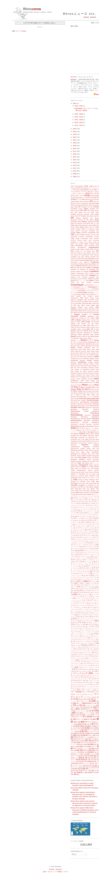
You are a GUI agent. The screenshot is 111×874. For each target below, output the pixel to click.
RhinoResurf (95, 422)
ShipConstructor (75, 448)
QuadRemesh (74, 380)
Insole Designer (89, 307)
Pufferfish (84, 379)
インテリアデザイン (77, 511)
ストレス (81, 571)
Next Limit (85, 355)
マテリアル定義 (84, 658)
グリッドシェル (83, 541)
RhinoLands (84, 417)
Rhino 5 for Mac (85, 387)
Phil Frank (77, 367)
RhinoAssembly (94, 405)
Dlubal (89, 251)
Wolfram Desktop (83, 492)
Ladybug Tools (85, 320)
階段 (88, 703)
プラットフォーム (78, 638)
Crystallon (73, 242)
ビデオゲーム (78, 624)
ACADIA (87, 199)
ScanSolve (74, 441)
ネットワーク (81, 605)
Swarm (91, 465)
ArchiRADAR (74, 208)
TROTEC (73, 474)
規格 (87, 711)
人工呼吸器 (94, 739)
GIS (87, 280)
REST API (92, 382)
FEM (81, 267)
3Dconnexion (76, 189)
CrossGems (96, 240)
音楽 (88, 699)
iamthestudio (85, 303)
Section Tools (95, 441)
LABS (72, 320)
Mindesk (80, 347)
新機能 (86, 739)
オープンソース (94, 524)
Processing (82, 376)
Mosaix (97, 351)
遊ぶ (83, 772)
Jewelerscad (86, 312)
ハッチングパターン (89, 611)
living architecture (81, 327)
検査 (85, 724)
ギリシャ (89, 537)
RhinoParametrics (76, 420)
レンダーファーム (91, 688)
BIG (98, 216)
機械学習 (96, 707)
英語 (80, 699)
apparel (72, 207)
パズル (76, 609)
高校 (93, 728)
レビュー (79, 688)
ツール (97, 575)
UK (77, 476)
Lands (78, 321)
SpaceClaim (96, 459)
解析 (94, 701)
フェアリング (89, 630)
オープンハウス (75, 526)
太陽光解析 (90, 752)
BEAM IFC (78, 216)
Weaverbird (78, 488)
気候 (85, 709)
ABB (83, 199)
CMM (97, 232)
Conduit (97, 234)
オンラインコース (79, 530)
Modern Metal (91, 349)
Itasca (92, 310)
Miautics (83, 345)
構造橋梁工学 (89, 726)
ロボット (96, 690)
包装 (74, 770)
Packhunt (96, 360)
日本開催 (89, 761)
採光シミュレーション (92, 731)
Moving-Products (75, 353)
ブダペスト (90, 632)
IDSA (97, 303)
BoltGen (92, 220)
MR (85, 353)
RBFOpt (81, 382)
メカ (88, 662)
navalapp (93, 353)
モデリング (76, 669)
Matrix (80, 334)
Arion (97, 208)
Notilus (85, 356)
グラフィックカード (89, 539)
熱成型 (84, 765)
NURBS (96, 356)
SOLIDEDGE (95, 457)
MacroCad (79, 330)
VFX (78, 481)
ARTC (85, 210)
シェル (89, 562)
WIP (77, 492)
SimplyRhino (95, 452)
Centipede (78, 229)
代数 (95, 752)
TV (77, 474)
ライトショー (93, 675)
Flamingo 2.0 (75, 269)
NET (81, 355)
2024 (74, 131)
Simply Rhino (85, 452)
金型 (90, 714)
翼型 (86, 772)
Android (80, 205)
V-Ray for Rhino (83, 479)
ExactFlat (73, 264)
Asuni (97, 212)
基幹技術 (88, 707)
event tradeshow (84, 262)
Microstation (96, 345)
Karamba (96, 314)
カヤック (89, 535)
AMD (72, 205)
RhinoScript (89, 424)
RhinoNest (95, 418)
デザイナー (73, 587)
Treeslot (86, 472)
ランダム (78, 679)
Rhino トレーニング (88, 396)
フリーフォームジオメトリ (89, 639)
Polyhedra (90, 373)
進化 (90, 739)
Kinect (97, 316)
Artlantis (80, 212)
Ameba (75, 205)
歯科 (88, 733)
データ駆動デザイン (86, 581)
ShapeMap (96, 444)
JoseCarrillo (93, 312)
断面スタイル (76, 754)
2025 (74, 129)
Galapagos (92, 275)
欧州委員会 (84, 699)
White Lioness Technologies (82, 490)
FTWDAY (86, 275)
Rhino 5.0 (80, 389)
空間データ (94, 714)
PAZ (72, 365)
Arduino (86, 209)
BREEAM (90, 221)
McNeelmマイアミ (75, 340)
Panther (96, 362)
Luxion (79, 329)
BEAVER (83, 216)
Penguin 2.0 (95, 365)
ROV (78, 435)
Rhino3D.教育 (75, 402)
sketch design (95, 454)
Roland (97, 433)
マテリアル (93, 656)
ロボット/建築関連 (76, 692)
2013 (74, 162)
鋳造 (86, 755)
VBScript (73, 481)
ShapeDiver (84, 445)
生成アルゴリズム (82, 742)
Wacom (91, 487)
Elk (77, 258)
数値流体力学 (92, 740)
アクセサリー (86, 498)
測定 (87, 750)
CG (87, 229)
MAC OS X (91, 329)
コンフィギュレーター (93, 552)
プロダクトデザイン (88, 645)
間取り (78, 707)
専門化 (85, 746)
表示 (84, 767)
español (77, 260)
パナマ (95, 611)
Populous (73, 375)
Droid (97, 253)
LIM (75, 327)
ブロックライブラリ (84, 647)
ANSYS (90, 205)
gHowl (97, 278)
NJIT (78, 356)
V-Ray (75, 480)
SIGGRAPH (81, 450)
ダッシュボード (77, 575)
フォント (84, 632)
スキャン (88, 568)
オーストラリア (79, 524)
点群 (86, 758)
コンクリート (90, 546)
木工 (72, 772)
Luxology (84, 329)
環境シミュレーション (89, 705)
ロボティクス (94, 692)
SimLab (72, 452)
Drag (84, 253)
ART (81, 210)
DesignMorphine (94, 247)
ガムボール (84, 535)
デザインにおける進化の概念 (91, 587)
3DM (81, 189)
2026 (74, 103)
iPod (97, 309)
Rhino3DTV (74, 404)
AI (71, 203)
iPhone (94, 309)
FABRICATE (85, 265)
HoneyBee (80, 299)
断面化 (82, 754)
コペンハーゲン (74, 546)
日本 (85, 761)
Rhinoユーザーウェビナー (84, 430)
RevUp (72, 385)
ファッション (78, 628)
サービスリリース (81, 554)
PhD (72, 367)
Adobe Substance (84, 201)
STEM (97, 461)
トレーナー (79, 600)
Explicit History (83, 264)
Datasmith (92, 243)
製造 (92, 744)
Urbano (79, 477)
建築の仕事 (77, 722)
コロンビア (82, 546)
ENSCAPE (91, 258)
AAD (95, 197)
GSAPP (83, 294)
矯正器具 (77, 714)
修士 (87, 735)
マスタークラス (75, 656)
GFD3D (90, 278)
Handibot (90, 296)
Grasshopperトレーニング (85, 288)
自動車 (74, 735)
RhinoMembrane (75, 418)
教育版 (78, 713)
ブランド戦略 (86, 638)
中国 (83, 755)
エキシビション (94, 517)
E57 (80, 255)
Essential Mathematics (86, 260)
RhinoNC (89, 418)
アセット (92, 498)
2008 (74, 176)
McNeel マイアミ (93, 338)
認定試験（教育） (94, 763)
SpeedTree (78, 461)
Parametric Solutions (88, 364)
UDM (97, 474)
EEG (97, 256)
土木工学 (93, 759)
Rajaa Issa (95, 380)
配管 (88, 765)
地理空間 (80, 755)
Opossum (82, 360)
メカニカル (93, 661)
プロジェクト (84, 643)
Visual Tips (96, 483)
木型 (98, 770)
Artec (89, 210)
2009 (74, 174)
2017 (74, 151)
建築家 (76, 724)
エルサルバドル (77, 520)
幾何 (92, 707)
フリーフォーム (77, 639)
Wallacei (96, 487)
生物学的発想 (79, 744)
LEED (88, 325)
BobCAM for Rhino (83, 220)
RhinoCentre (96, 407)
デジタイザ (92, 588)
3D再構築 (96, 195)
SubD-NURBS (85, 463)
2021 (74, 140)
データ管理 (76, 581)
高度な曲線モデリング (87, 729)
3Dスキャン (91, 191)
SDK (83, 441)
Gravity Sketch (77, 294)
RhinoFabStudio (77, 415)
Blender (97, 218)
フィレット (93, 628)
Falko (94, 265)
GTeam (87, 294)
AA (87, 197)
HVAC (90, 301)
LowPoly (92, 327)
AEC (91, 201)
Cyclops (94, 242)
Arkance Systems (75, 210)
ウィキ (72, 514)
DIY (81, 251)
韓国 (81, 707)
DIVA (72, 251)
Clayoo (78, 232)
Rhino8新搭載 (88, 404)
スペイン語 (88, 572)
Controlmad (89, 236)
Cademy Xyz (77, 225)
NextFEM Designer (94, 355)
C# (92, 223)
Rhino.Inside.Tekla (75, 400)
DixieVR (77, 251)
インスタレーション (76, 507)
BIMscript (85, 218)
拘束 (74, 726)
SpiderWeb (84, 461)
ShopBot (82, 448)
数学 (86, 741)
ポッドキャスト (80, 652)
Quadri (82, 380)
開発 (74, 703)
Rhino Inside (91, 394)
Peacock (89, 365)
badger (97, 214)
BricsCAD (96, 221)
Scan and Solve (94, 439)
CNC (72, 234)
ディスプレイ (74, 577)
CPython (79, 240)
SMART (84, 455)
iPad (90, 309)
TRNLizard (96, 472)
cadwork (90, 225)
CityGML (73, 232)
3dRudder (86, 189)
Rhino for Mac (81, 394)
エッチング (89, 518)
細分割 (72, 733)
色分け (83, 739)
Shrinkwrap (74, 450)
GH (94, 278)
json (98, 312)
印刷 (73, 699)
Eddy (79, 256)
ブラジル (91, 636)
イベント (89, 505)
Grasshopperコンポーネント (80, 287)
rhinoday (86, 411)
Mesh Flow (73, 344)
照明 (79, 737)
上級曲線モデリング (94, 737)
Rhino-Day (96, 396)
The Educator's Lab (84, 468)
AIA (74, 203)
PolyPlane (96, 373)
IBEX (90, 303)
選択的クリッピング (83, 748)
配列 (90, 765)
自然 (91, 733)
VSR (87, 487)
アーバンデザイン (82, 496)
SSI (91, 461)
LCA (88, 323)
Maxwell (73, 336)
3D (96, 186)
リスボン (91, 680)
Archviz (80, 208)
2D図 (86, 186)
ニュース (88, 602)
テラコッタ (83, 594)
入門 (98, 761)
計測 (91, 719)
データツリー (81, 577)
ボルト (81, 654)
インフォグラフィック (89, 511)
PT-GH (78, 379)
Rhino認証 (90, 432)
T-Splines (83, 466)
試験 (86, 733)
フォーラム (96, 630)
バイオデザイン (77, 607)
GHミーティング (81, 280)
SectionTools (74, 443)
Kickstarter (91, 316)
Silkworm (91, 450)
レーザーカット (81, 686)
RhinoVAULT (82, 426)
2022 (74, 137)
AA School (90, 197)
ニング (84, 603)
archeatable (84, 207)
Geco (78, 277)
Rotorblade (73, 435)
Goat (82, 282)
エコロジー (82, 518)
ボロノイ (93, 654)
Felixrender (77, 267)
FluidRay (78, 271)
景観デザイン (77, 719)
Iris (85, 310)
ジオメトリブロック (78, 564)
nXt (76, 358)
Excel (77, 264)
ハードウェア (89, 605)
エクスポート (75, 518)
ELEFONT (73, 258)
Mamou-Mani (80, 332)
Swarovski (96, 465)
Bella (88, 216)
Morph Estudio (91, 351)
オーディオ (86, 524)
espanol (73, 260)
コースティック (79, 544)
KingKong (73, 318)
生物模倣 (85, 744)
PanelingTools (82, 362)
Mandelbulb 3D (88, 332)
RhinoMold (83, 418)
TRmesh (91, 472)
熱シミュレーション (77, 765)
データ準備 (86, 583)
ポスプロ (73, 652)
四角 (81, 733)
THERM (73, 470)
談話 (85, 754)
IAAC (79, 303)
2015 (74, 157)
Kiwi (85, 318)
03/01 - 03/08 (79, 114)
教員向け (93, 713)
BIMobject (78, 218)
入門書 (73, 763)
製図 (89, 744)
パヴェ (72, 609)
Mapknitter (96, 332)
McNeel (73, 79)
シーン (95, 559)
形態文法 (95, 716)
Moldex (72, 351)
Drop (72, 255)
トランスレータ (89, 598)
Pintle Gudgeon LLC (76, 369)
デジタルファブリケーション (82, 592)
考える (72, 728)
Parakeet (80, 364)
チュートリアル (88, 575)
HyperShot (95, 301)
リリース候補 (95, 682)
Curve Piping (88, 242)
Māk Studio (96, 330)
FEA (72, 267)
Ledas (84, 325)
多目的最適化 (81, 752)
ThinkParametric (81, 470)
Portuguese (79, 375)
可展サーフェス (84, 701)
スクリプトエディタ (78, 570)
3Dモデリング (91, 193)
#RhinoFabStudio (78, 186)
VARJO (97, 479)
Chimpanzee (84, 230)
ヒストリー (96, 622)
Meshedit (88, 344)
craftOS (85, 240)
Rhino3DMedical (84, 402)
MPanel (81, 353)
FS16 (82, 275)
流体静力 (90, 772)
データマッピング (89, 579)
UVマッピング (88, 477)
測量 (89, 750)
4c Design (77, 197)
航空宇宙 (80, 728)
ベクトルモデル (94, 649)
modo (97, 349)
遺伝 (96, 697)
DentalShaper (79, 245)
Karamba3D (74, 316)
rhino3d (83, 400)
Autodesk (73, 214)
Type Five (88, 474)
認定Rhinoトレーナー (83, 763)
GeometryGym (74, 278)
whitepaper (93, 490)
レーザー (90, 684)
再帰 (95, 729)
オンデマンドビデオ (89, 528)
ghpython (73, 280)
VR (81, 487)
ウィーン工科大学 (94, 513)
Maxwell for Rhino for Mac (83, 336)
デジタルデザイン (79, 590)
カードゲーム (77, 534)
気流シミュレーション (79, 711)
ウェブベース (84, 516)
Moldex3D (77, 351)
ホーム (40, 27)
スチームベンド (74, 571)
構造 (77, 726)
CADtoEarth (85, 225)
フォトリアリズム (76, 632)
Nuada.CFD (90, 356)
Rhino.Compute (74, 398)
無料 (93, 770)
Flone (97, 269)
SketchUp (73, 455)
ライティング (85, 675)
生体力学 (91, 742)
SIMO (77, 452)
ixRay (97, 310)
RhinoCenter (88, 407)
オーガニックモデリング (86, 522)
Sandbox (96, 435)
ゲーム (97, 543)
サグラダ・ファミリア (81, 558)
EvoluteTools (95, 262)
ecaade (91, 255)
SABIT (85, 435)
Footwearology (80, 273)
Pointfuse (96, 371)
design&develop (82, 247)
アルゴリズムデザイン (83, 503)
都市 (95, 758)
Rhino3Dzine (80, 404)
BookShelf (73, 221)
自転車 (94, 733)
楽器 (78, 705)
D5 (98, 242)
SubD (79, 463)
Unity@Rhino (92, 476)
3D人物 (72, 197)
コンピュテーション (81, 552)
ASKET (93, 212)
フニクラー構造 (89, 634)
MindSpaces (87, 347)
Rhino (85, 384)
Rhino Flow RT (87, 393)
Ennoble (86, 258)
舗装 (72, 770)
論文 (78, 774)
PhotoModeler (84, 367)
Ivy (95, 310)
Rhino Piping (79, 396)
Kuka (97, 318)
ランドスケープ (85, 679)
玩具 (84, 707)
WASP (72, 488)
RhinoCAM (81, 407)
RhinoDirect (95, 411)
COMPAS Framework (85, 234)
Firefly (88, 267)
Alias (90, 203)
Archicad (96, 207)
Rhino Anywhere (88, 391)
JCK (72, 312)
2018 (74, 148)
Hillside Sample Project (92, 298)
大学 (98, 752)
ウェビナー (75, 517)
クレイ (82, 543)
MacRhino (73, 330)
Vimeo (88, 481)
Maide (90, 330)
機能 (82, 709)
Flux (82, 271)
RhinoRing (82, 424)
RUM (81, 435)
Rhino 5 (77, 387)
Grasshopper (77, 284)
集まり (90, 735)
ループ (73, 684)
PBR (82, 365)
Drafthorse (79, 253)
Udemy (94, 474)
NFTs (74, 356)
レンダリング (78, 690)
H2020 (72, 296)
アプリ (94, 501)
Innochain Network (77, 307)
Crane (89, 240)
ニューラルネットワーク (77, 603)
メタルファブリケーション (88, 663)
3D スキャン (90, 188)
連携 (75, 774)
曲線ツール (85, 714)
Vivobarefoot (74, 487)
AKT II (79, 203)
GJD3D (91, 280)
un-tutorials (81, 476)
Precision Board (95, 375)
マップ (88, 656)
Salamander (91, 435)
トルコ (74, 600)
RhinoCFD (85, 409)
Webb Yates (86, 488)
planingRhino (86, 369)
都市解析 (78, 759)
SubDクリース (94, 463)
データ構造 (80, 583)
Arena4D (92, 208)
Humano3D (78, 301)
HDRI (81, 298)
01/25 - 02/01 (79, 122)
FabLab (78, 266)
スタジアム (95, 570)
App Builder (96, 205)
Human (73, 301)
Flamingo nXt (84, 269)
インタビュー (84, 509)
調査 (98, 755)
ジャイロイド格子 (77, 566)
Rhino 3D (91, 385)
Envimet (97, 258)
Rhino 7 (75, 391)
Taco (88, 466)
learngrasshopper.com (76, 325)
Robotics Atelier (90, 433)
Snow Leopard (74, 457)
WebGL (93, 488)
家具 (90, 701)
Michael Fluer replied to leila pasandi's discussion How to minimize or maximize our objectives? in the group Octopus (84, 803)
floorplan (73, 271)
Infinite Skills (95, 305)
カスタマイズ (77, 535)
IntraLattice (80, 309)
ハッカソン (87, 609)
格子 (91, 703)
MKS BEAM (82, 349)
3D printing (84, 188)
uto (82, 477)
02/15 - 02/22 (79, 117)
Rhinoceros (74, 409)
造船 (77, 750)
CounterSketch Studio (86, 238)
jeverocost (80, 312)
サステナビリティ (93, 558)
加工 (78, 701)
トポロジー (92, 596)
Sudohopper (74, 465)
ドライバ (79, 598)
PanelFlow (73, 362)
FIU (92, 267)
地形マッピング (91, 754)
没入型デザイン (83, 770)
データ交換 (74, 583)
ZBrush (89, 494)
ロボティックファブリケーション (82, 694)
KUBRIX (93, 318)
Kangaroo (77, 314)
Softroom (89, 457)
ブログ (91, 641)
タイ (94, 573)
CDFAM (73, 229)
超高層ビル (73, 758)
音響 (91, 699)
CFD (83, 229)
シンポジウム (81, 568)
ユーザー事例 (87, 673)
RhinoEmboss (75, 413)
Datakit (86, 243)
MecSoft (90, 342)
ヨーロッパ (52, 871)
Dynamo (76, 255)
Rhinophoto (87, 420)
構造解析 (82, 726)
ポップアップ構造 (90, 652)
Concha (93, 234)
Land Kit (73, 321)
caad (97, 223)
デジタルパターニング (92, 590)
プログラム (78, 643)
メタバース (76, 663)
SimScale (84, 454)
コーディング (88, 544)
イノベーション (80, 505)
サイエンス (96, 556)
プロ (87, 641)
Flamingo (96, 267)
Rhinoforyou (88, 415)
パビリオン (91, 613)
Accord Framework (94, 199)
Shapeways (86, 446)
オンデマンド (80, 528)
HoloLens (73, 299)
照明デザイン (84, 737)
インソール (85, 507)
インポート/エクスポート (82, 513)
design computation (89, 245)
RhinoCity (96, 409)
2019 (74, 145)
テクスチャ (77, 585)
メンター (81, 667)
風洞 (92, 767)
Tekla (72, 468)
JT (71, 314)
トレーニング (87, 600)
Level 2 (97, 325)
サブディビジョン (76, 560)
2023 (74, 134)
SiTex (89, 454)
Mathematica (74, 334)
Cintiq (97, 230)
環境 (80, 705)
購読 (96, 94)
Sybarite (73, 466)
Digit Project (80, 249)
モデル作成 (88, 669)
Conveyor (96, 236)
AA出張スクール (76, 199)
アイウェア (90, 496)
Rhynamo (96, 432)
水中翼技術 (82, 740)
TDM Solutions (94, 466)
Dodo (93, 251)
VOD (79, 487)
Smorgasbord (95, 455)
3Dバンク (75, 193)
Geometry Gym (94, 277)
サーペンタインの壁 (88, 556)
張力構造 (90, 755)
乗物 (72, 739)
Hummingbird (85, 301)
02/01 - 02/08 (79, 119)
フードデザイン (80, 630)
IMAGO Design (85, 305)
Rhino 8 (81, 391)
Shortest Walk (91, 448)
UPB (76, 477)
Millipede (73, 347)
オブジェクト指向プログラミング (89, 526)
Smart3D (89, 455)
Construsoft (81, 236)
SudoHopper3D (83, 465)
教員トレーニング (85, 713)
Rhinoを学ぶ (83, 432)
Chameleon (91, 229)
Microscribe (89, 345)
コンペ (73, 554)
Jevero (75, 312)
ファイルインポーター (81, 626)
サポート (85, 559)
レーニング (89, 686)
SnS (80, 457)
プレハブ (83, 641)
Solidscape (74, 459)
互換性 (88, 724)
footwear (73, 273)
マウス (97, 654)
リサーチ (85, 680)
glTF (78, 282)
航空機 (84, 728)
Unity (86, 476)
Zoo (93, 494)
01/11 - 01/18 (79, 125)
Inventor (85, 309)
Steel (93, 461)
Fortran (97, 273)
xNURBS (96, 492)
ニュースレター (95, 602)
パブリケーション (87, 614)
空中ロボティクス (77, 716)
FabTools (90, 265)
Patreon (97, 364)
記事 (90, 711)
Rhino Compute (78, 393)
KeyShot (83, 316)
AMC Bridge (95, 203)
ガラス (94, 535)
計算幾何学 (85, 719)
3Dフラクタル (81, 193)
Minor (93, 347)
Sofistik (84, 457)
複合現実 (75, 768)
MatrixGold (86, 334)
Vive (98, 485)
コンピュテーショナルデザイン (85, 549)
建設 (94, 719)
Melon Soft (96, 342)
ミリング (84, 662)
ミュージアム (76, 661)
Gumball (92, 294)
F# (98, 264)
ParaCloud (74, 364)
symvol (77, 466)
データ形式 (96, 581)
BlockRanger (74, 220)
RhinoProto (85, 422)
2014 (74, 159)
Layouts (83, 323)
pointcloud (90, 371)
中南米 (59, 871)
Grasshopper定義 (82, 292)
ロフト (91, 690)
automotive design (89, 214)
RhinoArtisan (74, 405)
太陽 (86, 752)
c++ (95, 223)
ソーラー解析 (89, 573)
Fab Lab (73, 265)
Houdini (97, 299)
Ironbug (89, 310)
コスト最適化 (95, 544)
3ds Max (91, 189)
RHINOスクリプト (78, 428)
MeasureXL (85, 342)
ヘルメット (79, 650)
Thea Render (95, 468)
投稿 (74, 854)
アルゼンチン (95, 503)
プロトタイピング (79, 649)
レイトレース (84, 684)
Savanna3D (74, 437)
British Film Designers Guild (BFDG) (80, 223)
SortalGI (89, 459)
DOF (97, 251)
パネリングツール (82, 613)
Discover (97, 249)
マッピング (83, 656)
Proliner (92, 376)
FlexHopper (92, 269)
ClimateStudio (92, 232)
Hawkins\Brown (74, 298)
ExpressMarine (92, 264)
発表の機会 (94, 765)
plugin (97, 369)
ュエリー (74, 675)
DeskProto (73, 249)
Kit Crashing (80, 318)
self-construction (83, 443)
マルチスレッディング (86, 660)
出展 (94, 735)
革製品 (95, 703)
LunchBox (73, 329)
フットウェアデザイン (79, 634)
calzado (77, 227)
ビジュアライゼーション (82, 622)
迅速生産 (77, 740)
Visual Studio (88, 483)
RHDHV (79, 385)
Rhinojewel (74, 417)
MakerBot (73, 332)
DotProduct (73, 253)
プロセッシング (75, 645)
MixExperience (74, 349)
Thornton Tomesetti (93, 470)
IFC (75, 305)
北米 (44, 871)
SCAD (86, 439)
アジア (66, 871)
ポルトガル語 (87, 654)
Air (76, 203)
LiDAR (72, 327)
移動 (93, 697)
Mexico (78, 345)
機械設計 (78, 709)
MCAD (92, 336)
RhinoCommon (75, 411)
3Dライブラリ (79, 195)
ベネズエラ (73, 650)
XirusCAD (90, 492)
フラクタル (85, 636)
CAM (81, 227)
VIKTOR (83, 481)
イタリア (73, 505)
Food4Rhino (94, 271)
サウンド (73, 558)
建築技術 (80, 724)
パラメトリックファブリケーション (88, 619)
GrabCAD (89, 282)
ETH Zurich (96, 260)
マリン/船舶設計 (76, 660)
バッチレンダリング (78, 611)
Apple (76, 207)
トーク (93, 594)
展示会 (81, 758)
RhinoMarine (95, 417)
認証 (76, 763)
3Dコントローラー (82, 191)
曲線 (81, 714)
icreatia (94, 303)
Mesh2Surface (81, 344)
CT (78, 242)
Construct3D (74, 236)
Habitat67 (78, 296)
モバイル (94, 669)
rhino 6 (87, 389)
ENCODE (80, 258)
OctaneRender (85, 358)
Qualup (87, 380)
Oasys (79, 358)
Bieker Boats (93, 216)
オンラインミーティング (84, 532)
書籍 (72, 737)
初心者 (97, 735)
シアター (90, 559)
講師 (91, 728)
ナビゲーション (80, 602)
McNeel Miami (83, 338)
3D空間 (92, 195)
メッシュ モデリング (79, 665)
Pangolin (90, 362)
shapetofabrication (75, 446)
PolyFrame (85, 373)
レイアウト (77, 684)
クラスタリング (79, 539)
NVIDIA (73, 358)
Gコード (96, 294)
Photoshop (91, 367)
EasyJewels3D (85, 255)
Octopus (92, 358)
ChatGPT (77, 230)
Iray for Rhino (74, 310)
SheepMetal (96, 446)
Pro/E (77, 376)
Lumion (97, 327)
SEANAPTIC (88, 441)
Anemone (85, 205)
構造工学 (96, 726)
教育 (74, 713)
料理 (95, 772)
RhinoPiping (95, 420)
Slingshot (79, 455)
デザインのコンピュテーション (80, 588)
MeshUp (93, 344)
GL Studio (96, 280)
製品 (95, 744)
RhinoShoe (96, 424)
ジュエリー (86, 566)
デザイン (80, 587)
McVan (80, 342)
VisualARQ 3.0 (92, 485)
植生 (80, 739)
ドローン (96, 600)
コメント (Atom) (21, 31)
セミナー (76, 573)
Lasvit (78, 323)
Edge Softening (85, 256)
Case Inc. (92, 227)
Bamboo (73, 216)
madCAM (85, 330)
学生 (74, 705)
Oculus (97, 358)
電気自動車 (90, 758)
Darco (72, 243)
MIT (98, 347)
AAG (97, 197)
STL (75, 463)
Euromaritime (74, 262)
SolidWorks (82, 459)
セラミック (83, 573)
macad (97, 329)
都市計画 (84, 759)
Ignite (78, 305)
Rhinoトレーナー (90, 428)
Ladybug (78, 320)
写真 (78, 735)
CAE (94, 225)
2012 (74, 165)
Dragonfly (88, 253)
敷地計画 (88, 767)
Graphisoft (96, 282)
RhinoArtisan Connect (84, 405)
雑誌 (75, 733)
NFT (72, 356)
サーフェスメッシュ (92, 554)
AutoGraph (80, 214)
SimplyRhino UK (76, 454)
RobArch (75, 433)
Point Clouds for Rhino (78, 371)
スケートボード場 (87, 570)
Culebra (82, 242)
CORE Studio (75, 238)
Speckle (73, 461)
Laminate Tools (95, 320)
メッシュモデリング (91, 665)
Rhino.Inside (83, 398)
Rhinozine (96, 426)
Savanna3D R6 (83, 437)
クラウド (94, 537)
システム (86, 564)
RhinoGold (95, 415)
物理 (83, 769)
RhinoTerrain (75, 426)
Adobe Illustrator (75, 201)
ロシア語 (86, 690)
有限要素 (79, 772)
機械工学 (73, 709)
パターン (80, 609)
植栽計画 (76, 739)
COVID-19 (73, 240)
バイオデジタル (86, 607)
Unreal (72, 477)
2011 (74, 168)
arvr (88, 212)
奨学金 (76, 737)
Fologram (86, 271)
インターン (91, 507)
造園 (75, 750)
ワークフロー (88, 697)
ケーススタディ (90, 543)
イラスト (96, 505)
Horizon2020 (91, 299)
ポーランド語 (90, 650)
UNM (97, 476)
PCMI (85, 365)
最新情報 (77, 731)
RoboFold (82, 434)
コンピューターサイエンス (82, 548)
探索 (72, 754)
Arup (85, 212)
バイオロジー (95, 607)
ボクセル (96, 650)
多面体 (93, 750)
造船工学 (82, 750)
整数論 (74, 742)
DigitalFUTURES (89, 249)
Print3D (73, 376)
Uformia (73, 476)
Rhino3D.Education (93, 400)
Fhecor (84, 267)
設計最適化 (80, 746)
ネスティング (91, 603)
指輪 (83, 733)
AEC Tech (96, 201)
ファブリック (87, 628)
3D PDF (78, 188)
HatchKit (97, 296)
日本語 (94, 761)
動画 (78, 761)
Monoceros (83, 351)
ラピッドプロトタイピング (83, 677)
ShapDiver (90, 443)
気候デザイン (90, 709)
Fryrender (77, 275)
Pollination (79, 373)
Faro (98, 265)
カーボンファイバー (87, 534)
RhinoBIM (74, 407)
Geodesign (84, 277)
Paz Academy (77, 365)
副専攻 (95, 767)
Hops (85, 299)
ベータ (87, 649)
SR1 (89, 461)
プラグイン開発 (78, 636)
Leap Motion (95, 323)
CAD (72, 225)
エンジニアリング (89, 520)
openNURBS (74, 360)
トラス (83, 598)
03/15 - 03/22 (79, 106)
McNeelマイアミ (87, 340)
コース (73, 545)
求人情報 (95, 711)
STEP (72, 463)
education (93, 256)
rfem (76, 385)
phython (97, 367)
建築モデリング (87, 722)
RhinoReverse (74, 424)
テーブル (91, 583)
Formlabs (91, 273)
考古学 (76, 728)
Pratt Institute (86, 375)
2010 (74, 171)
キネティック (82, 537)
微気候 (80, 767)
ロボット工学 (86, 692)
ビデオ (73, 624)
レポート (84, 688)
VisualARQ (74, 485)
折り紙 (75, 746)
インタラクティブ (93, 509)
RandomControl (75, 382)
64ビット (83, 197)
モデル (83, 669)
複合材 (80, 768)
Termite (76, 468)
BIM (72, 218)
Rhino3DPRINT (94, 402)
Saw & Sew (81, 439)
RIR (72, 433)
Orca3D (89, 360)
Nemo (97, 353)
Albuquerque (85, 203)
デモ (79, 594)
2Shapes (91, 186)
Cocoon (77, 234)
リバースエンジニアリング (83, 682)
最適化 (82, 731)
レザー (94, 686)
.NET (72, 186)
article (75, 212)
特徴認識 (81, 761)
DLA (85, 251)
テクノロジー (95, 585)
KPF (88, 318)
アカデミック (78, 498)
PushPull (90, 379)
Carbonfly (86, 227)
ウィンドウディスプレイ (80, 514)
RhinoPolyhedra (75, 422)
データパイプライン (90, 577)
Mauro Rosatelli (94, 334)
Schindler (79, 441)
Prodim (87, 376)
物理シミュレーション (92, 768)
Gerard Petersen (83, 278)
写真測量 (82, 735)
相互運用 (91, 748)
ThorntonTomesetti (75, 472)
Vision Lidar (82, 483)
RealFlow (86, 382)
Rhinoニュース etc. (79, 13)
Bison (91, 218)
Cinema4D (92, 230)
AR (79, 207)
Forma (86, 273)
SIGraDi (86, 450)
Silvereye (96, 450)
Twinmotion (82, 474)
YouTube (73, 494)
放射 (77, 770)
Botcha (79, 221)
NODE (81, 356)
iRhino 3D (81, 310)
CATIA (97, 227)
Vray (84, 487)
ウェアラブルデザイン (93, 514)
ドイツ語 (89, 594)
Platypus (93, 369)
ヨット (79, 675)
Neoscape (76, 355)
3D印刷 (87, 195)
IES (72, 305)
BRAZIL (84, 222)
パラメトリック (81, 617)
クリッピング (92, 541)
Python (96, 379)
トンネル (73, 602)
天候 (77, 758)
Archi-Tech (90, 207)
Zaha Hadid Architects (81, 494)
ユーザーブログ (86, 671)
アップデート (80, 500)
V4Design (91, 479)
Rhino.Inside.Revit (93, 398)
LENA (92, 325)
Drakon (93, 253)
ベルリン (84, 650)
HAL (84, 296)
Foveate (73, 275)
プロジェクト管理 (93, 643)
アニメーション (86, 501)
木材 (75, 772)
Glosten (73, 282)
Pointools (73, 373)
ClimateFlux (84, 232)
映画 (76, 699)
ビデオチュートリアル (90, 624)
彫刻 (94, 756)
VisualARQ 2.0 (82, 485)
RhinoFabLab (94, 413)
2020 (74, 143)
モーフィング (87, 667)
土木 (89, 759)
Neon (72, 355)
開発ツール (79, 703)
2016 (74, 154)
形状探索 (89, 716)
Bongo (97, 220)
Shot (98, 448)
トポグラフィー (83, 596)
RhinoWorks (90, 426)
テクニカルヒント (86, 585)
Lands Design (85, 322)
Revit (97, 382)
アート (75, 496)
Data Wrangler (79, 243)
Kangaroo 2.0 (86, 314)
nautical (88, 353)
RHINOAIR (96, 404)
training (82, 472)
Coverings (96, 238)
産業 (78, 733)
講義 (88, 728)
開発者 (84, 703)
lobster (88, 327)
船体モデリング (92, 746)
